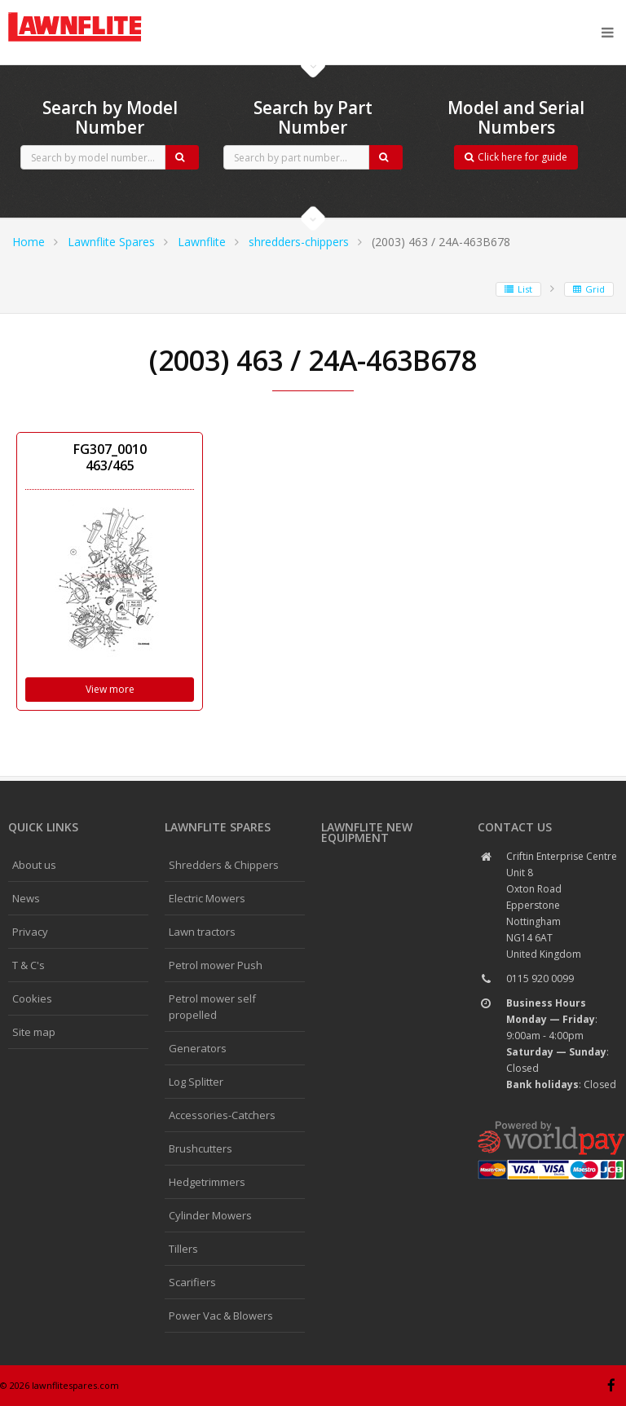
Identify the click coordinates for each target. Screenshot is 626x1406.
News (26, 898)
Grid (589, 289)
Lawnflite (202, 241)
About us (34, 864)
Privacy (30, 931)
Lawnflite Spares (111, 241)
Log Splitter (196, 1081)
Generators (198, 1048)
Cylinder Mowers (210, 1215)
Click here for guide (516, 157)
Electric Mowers (207, 898)
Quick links (43, 827)
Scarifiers (192, 1282)
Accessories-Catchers (222, 1115)
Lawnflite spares (218, 827)
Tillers (183, 1248)
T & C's (28, 965)
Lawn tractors (202, 931)
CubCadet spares (97, 13)
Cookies (32, 998)
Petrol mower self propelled (212, 1006)
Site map (33, 1032)
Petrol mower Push (215, 965)
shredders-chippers (299, 241)
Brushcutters (200, 1148)
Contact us (515, 827)
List (518, 289)
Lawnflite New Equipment (366, 832)
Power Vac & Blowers (221, 1315)
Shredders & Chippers (224, 864)
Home (28, 241)
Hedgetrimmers (207, 1182)
